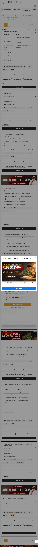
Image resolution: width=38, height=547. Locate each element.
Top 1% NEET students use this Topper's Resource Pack (19, 282)
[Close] (35, 258)
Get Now (19, 288)
